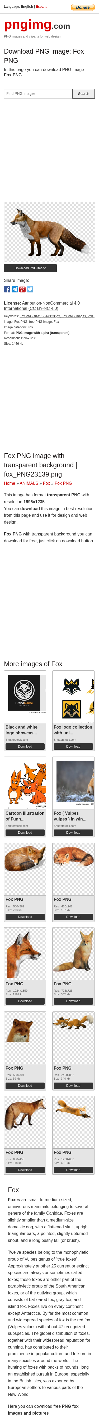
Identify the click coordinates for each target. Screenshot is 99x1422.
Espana (41, 6)
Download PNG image (30, 268)
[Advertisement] (49, 152)
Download (25, 746)
